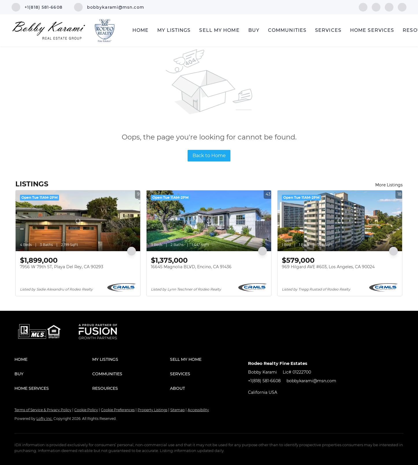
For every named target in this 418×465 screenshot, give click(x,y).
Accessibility (198, 410)
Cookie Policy (86, 410)
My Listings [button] (173, 30)
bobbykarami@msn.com (311, 380)
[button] (53, 359)
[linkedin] (376, 7)
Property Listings (152, 410)
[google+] (402, 7)
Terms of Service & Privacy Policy (42, 410)
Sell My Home (219, 30)
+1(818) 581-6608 (264, 380)
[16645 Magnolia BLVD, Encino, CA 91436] (209, 220)
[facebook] (363, 7)
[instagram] (389, 7)
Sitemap (177, 410)
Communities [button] (287, 30)
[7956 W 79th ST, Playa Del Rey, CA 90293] (78, 220)
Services (328, 30)
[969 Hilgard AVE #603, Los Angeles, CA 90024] (340, 220)
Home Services (372, 30)
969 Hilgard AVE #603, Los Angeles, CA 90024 (328, 266)
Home (140, 30)
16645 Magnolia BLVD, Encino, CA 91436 (191, 266)
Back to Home (209, 155)
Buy (253, 30)
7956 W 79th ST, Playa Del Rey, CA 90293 (61, 266)
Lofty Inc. (44, 418)
